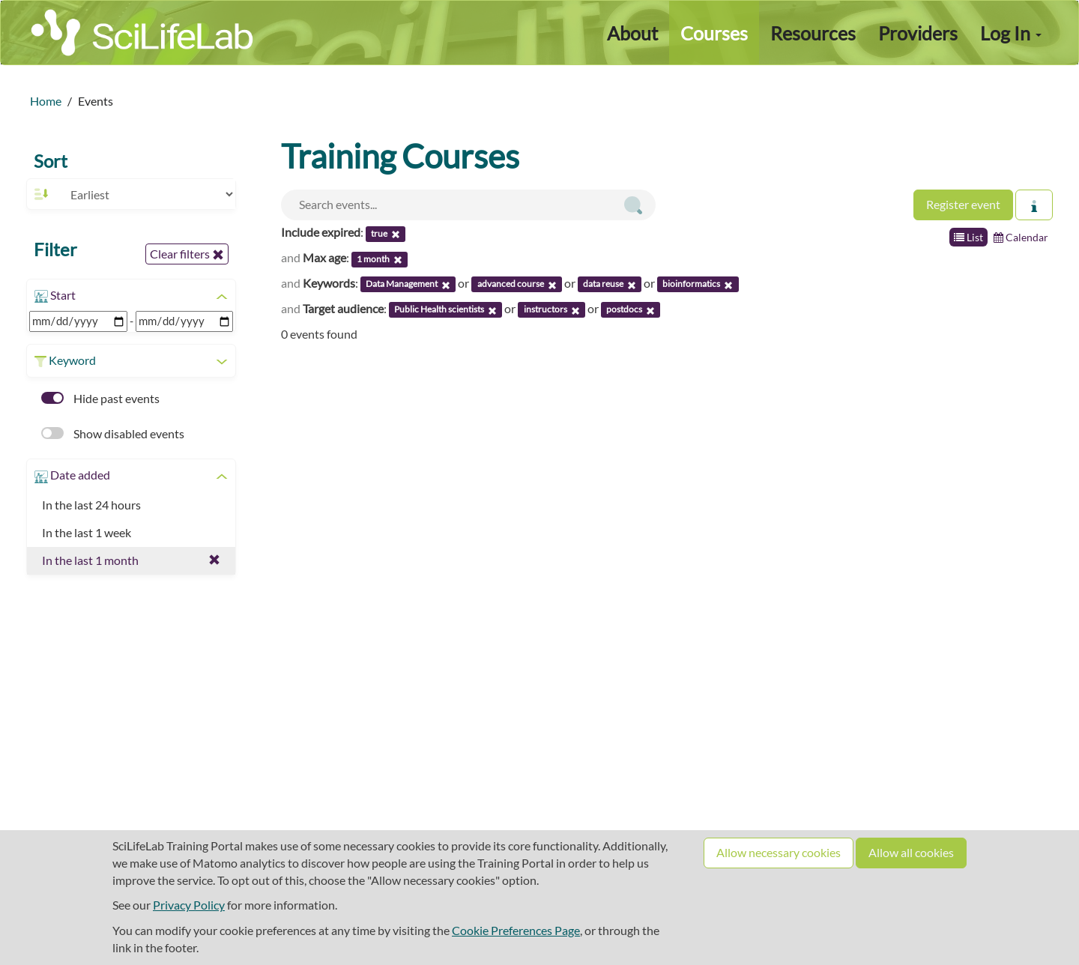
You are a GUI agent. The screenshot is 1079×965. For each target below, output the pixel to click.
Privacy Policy (189, 905)
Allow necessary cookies (778, 852)
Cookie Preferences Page (516, 930)
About (632, 33)
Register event (963, 204)
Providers (918, 33)
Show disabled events (112, 433)
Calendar (1021, 237)
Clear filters (187, 253)
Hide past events (100, 398)
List (968, 237)
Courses (714, 33)
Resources (813, 33)
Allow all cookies (911, 852)
